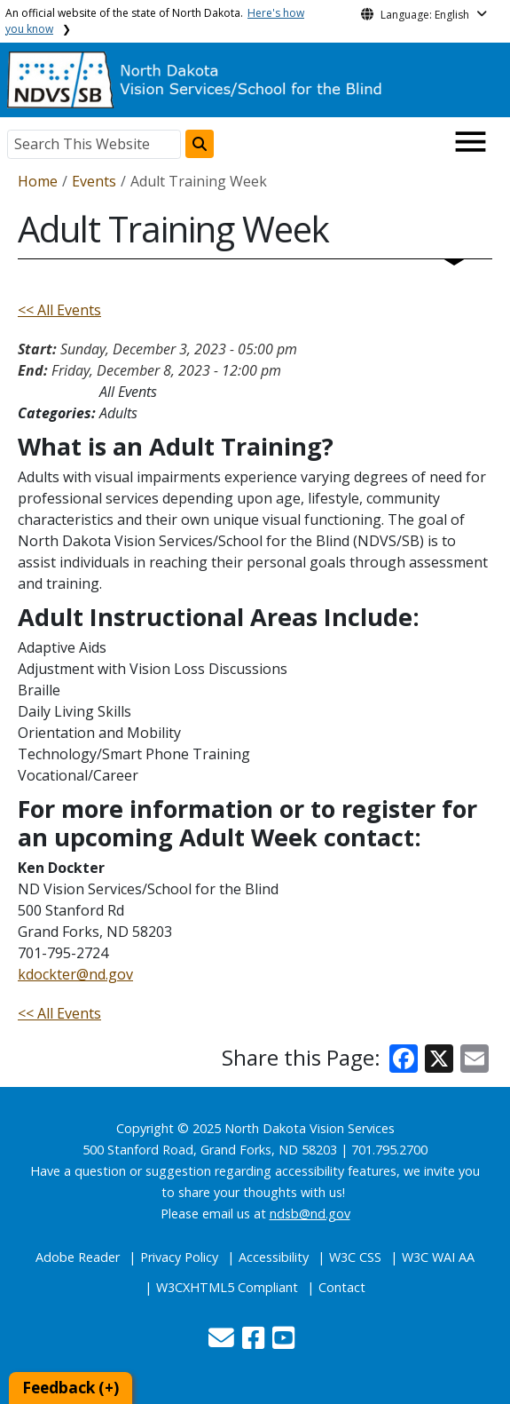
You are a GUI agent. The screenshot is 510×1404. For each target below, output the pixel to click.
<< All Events (59, 310)
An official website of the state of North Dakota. (154, 20)
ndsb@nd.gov (310, 1213)
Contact (341, 1287)
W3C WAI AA (438, 1257)
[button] (223, 1342)
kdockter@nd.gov (75, 974)
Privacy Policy (179, 1257)
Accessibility (274, 1257)
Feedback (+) (70, 1387)
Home (38, 181)
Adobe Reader (77, 1257)
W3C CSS (355, 1257)
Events (94, 181)
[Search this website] (199, 144)
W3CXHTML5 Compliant (227, 1287)
